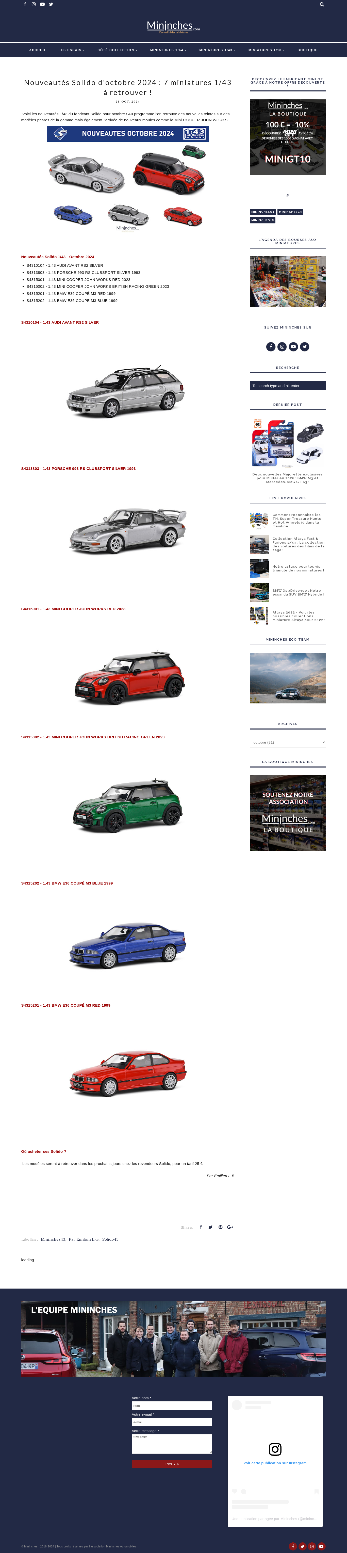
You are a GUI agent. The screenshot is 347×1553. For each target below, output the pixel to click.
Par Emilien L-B (84, 1239)
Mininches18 (262, 220)
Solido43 (110, 1239)
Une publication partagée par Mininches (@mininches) (276, 1519)
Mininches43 (53, 1239)
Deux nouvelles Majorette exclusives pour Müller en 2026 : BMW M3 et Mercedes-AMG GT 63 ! (288, 478)
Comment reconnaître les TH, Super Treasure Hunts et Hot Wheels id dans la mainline (297, 520)
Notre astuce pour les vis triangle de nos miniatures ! (298, 568)
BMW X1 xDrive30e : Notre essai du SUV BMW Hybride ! (298, 592)
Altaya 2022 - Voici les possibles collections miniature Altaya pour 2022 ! (299, 616)
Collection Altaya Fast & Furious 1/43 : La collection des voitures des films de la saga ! (299, 544)
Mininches (30, 1546)
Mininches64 (263, 212)
